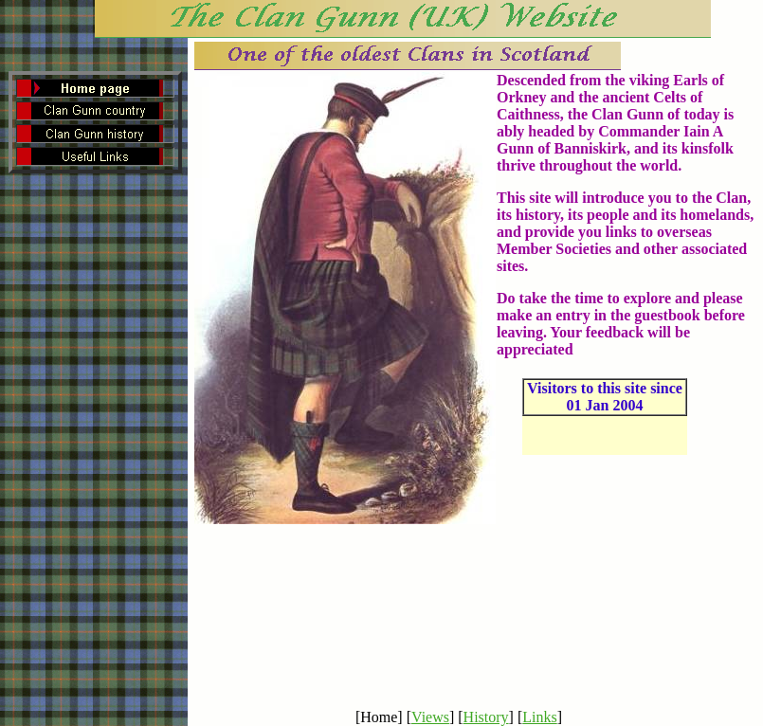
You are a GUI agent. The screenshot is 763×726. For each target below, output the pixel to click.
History (486, 717)
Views (430, 717)
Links (539, 717)
